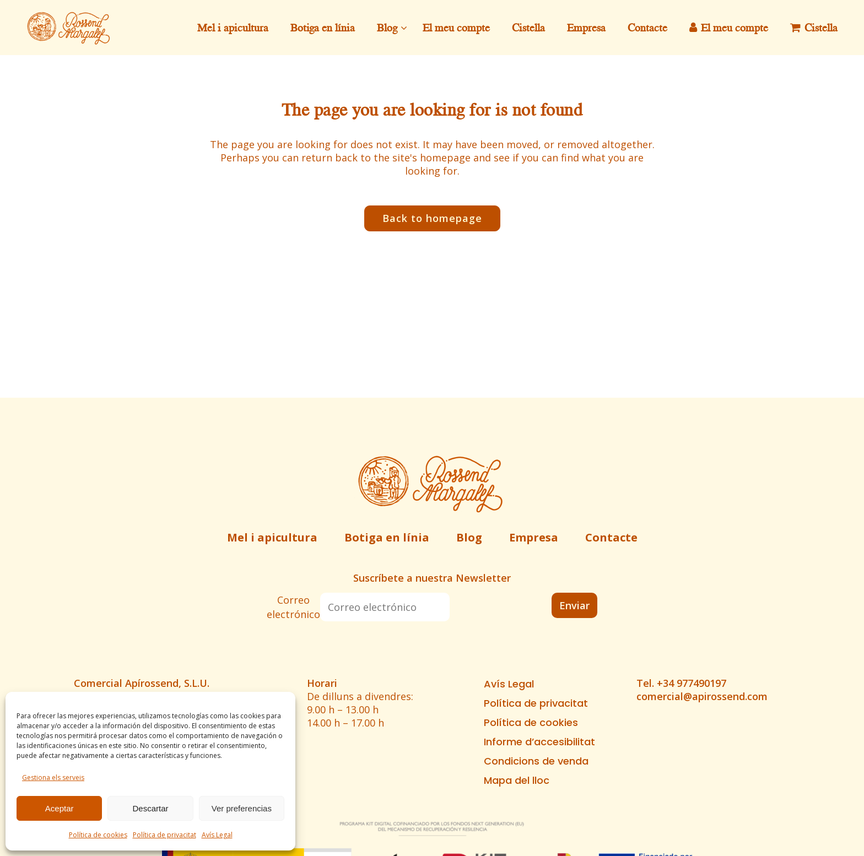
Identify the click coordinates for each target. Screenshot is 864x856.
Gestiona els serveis (53, 777)
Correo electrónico (293, 607)
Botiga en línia (386, 537)
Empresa (533, 537)
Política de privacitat (164, 834)
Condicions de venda (536, 761)
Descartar (150, 808)
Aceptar (59, 808)
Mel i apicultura (272, 537)
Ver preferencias (242, 808)
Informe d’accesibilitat (539, 742)
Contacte (611, 537)
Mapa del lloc (516, 780)
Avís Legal (217, 834)
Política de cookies (98, 834)
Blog (469, 537)
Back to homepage (432, 218)
